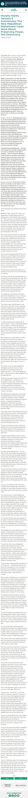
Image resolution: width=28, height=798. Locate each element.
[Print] (7, 778)
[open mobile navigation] (2, 10)
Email (21, 778)
